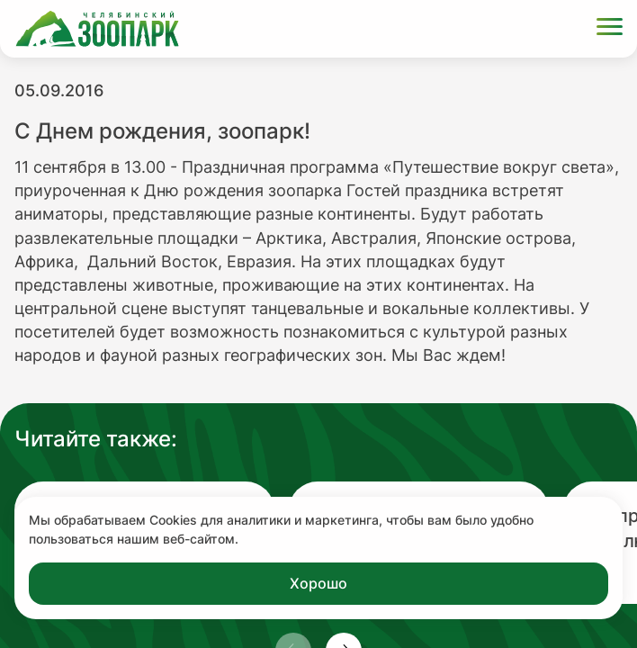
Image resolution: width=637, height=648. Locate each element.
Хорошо (318, 583)
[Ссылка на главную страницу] (97, 29)
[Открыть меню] (610, 29)
